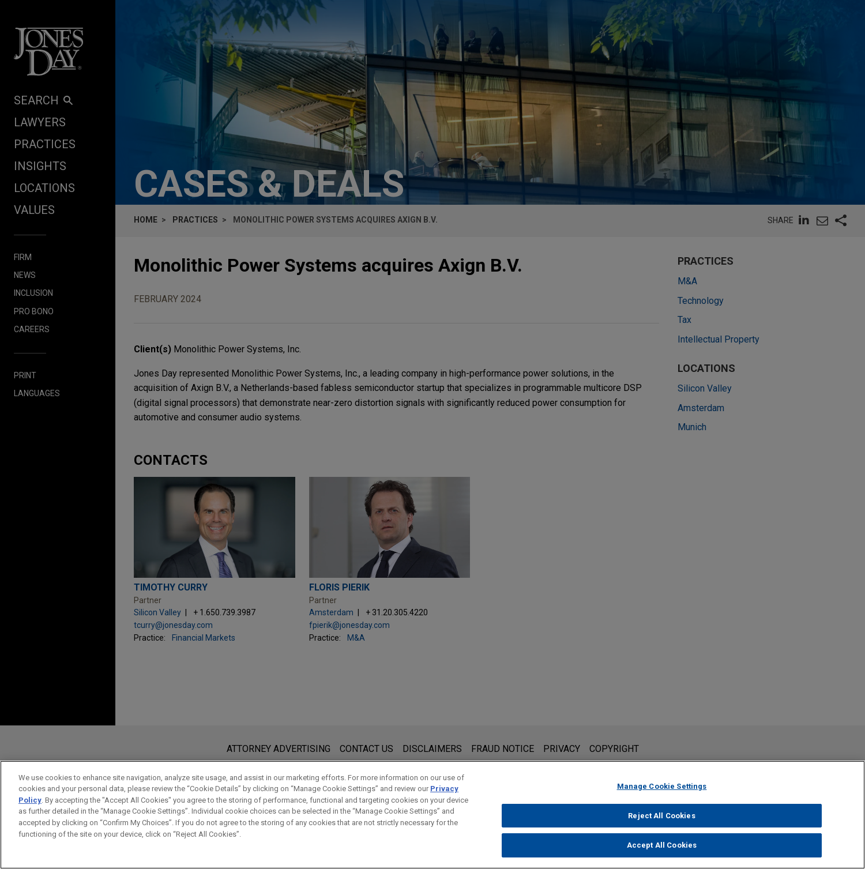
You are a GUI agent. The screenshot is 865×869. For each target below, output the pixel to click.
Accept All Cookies (662, 852)
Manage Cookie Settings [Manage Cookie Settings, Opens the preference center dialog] (662, 793)
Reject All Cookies (661, 822)
